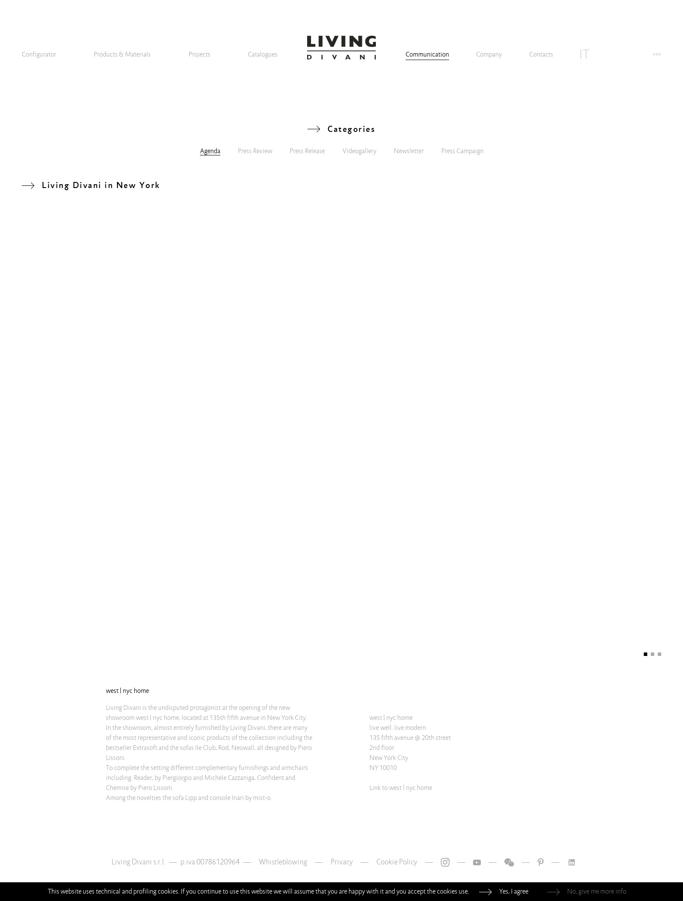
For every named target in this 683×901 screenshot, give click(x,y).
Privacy (342, 862)
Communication (427, 54)
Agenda (210, 151)
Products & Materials (122, 54)
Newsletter (409, 151)
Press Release (307, 151)
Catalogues (262, 54)
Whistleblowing (283, 862)
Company (489, 54)
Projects (199, 54)
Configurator (39, 54)
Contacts (541, 54)
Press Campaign (462, 151)
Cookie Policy (396, 862)
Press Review (255, 151)
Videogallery (359, 151)
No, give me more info (596, 891)
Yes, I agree (513, 891)
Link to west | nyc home (400, 788)
